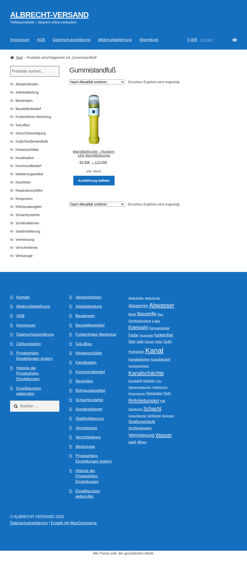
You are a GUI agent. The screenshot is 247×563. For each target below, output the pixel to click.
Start (19, 57)
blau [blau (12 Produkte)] (160, 314)
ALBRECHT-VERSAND (49, 14)
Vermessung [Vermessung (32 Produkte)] (141, 435)
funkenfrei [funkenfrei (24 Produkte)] (163, 335)
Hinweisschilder (27, 150)
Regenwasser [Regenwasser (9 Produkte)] (136, 393)
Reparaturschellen (29, 190)
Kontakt (22, 297)
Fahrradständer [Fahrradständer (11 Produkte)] (159, 328)
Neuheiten (23, 182)
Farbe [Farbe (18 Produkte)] (133, 335)
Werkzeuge (24, 256)
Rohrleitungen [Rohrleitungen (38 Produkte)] (143, 400)
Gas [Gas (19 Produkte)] (131, 341)
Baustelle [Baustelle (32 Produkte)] (146, 313)
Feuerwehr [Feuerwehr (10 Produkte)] (146, 335)
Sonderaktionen (27, 223)
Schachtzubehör (28, 215)
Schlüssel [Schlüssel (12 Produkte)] (154, 415)
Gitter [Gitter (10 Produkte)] (158, 342)
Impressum (19, 40)
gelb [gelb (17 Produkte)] (140, 341)
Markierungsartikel (29, 174)
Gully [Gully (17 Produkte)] (168, 341)
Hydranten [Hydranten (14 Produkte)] (136, 352)
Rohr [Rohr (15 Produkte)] (167, 393)
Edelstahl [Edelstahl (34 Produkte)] (138, 327)
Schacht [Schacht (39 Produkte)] (152, 408)
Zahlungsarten (28, 344)
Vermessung (25, 239)
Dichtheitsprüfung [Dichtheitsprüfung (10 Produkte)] (139, 321)
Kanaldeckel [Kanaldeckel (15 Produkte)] (160, 359)
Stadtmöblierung (28, 231)
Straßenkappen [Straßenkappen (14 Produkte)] (140, 428)
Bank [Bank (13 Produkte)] (132, 314)
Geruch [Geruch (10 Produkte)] (149, 342)
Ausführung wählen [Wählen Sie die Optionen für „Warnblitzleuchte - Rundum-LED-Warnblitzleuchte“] (94, 181)
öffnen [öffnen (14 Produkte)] (141, 442)
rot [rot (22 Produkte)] (162, 401)
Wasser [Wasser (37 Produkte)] (164, 435)
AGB (41, 40)
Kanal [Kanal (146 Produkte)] (154, 350)
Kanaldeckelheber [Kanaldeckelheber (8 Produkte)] (138, 366)
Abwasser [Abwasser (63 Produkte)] (161, 305)
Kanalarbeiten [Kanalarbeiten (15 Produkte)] (139, 359)
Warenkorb (148, 40)
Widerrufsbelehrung (115, 40)
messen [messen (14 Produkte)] (149, 381)
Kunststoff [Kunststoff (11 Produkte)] (135, 381)
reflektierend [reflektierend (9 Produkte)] (159, 387)
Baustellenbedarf (28, 109)
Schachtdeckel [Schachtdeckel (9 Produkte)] (137, 415)
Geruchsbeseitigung (31, 133)
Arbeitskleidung (27, 92)
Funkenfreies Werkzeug (33, 117)
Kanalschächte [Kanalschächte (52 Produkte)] (146, 373)
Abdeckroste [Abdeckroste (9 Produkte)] (152, 298)
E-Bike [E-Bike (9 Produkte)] (156, 321)
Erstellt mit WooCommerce (74, 523)
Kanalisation (25, 158)
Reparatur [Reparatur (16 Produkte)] (154, 393)
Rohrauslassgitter (29, 207)
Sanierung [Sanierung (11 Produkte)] (135, 409)
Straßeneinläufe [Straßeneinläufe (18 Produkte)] (141, 422)
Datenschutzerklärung (71, 40)
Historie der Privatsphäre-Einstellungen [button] (28, 373)
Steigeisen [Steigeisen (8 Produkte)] (168, 415)
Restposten (24, 199)
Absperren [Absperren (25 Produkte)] (138, 305)
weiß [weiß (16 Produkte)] (132, 442)
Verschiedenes (27, 247)
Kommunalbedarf (28, 166)
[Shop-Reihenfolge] (96, 82)
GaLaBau (23, 125)
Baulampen (24, 100)
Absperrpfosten (27, 84)
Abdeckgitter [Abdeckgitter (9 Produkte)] (136, 298)
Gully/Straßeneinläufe (32, 141)
